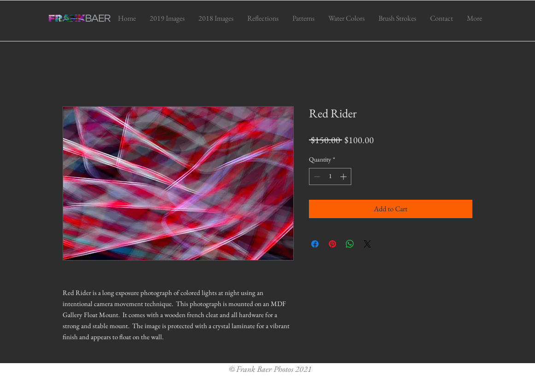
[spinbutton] (330, 176)
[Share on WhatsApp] (349, 243)
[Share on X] (367, 243)
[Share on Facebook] (314, 243)
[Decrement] (316, 176)
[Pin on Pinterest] (332, 243)
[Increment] (344, 176)
